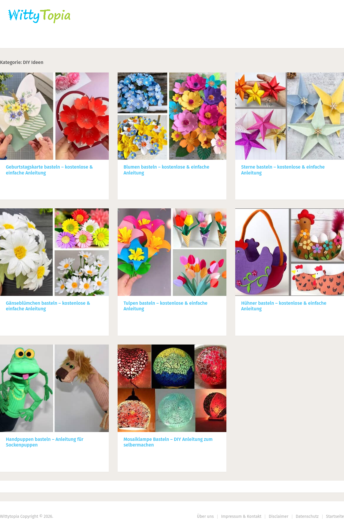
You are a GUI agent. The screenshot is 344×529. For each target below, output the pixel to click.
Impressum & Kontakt (241, 516)
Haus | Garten (140, 40)
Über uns (205, 516)
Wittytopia (9, 516)
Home (15, 40)
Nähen (101, 40)
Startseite (335, 516)
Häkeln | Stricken (57, 40)
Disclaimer (278, 516)
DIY (180, 40)
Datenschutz (307, 516)
